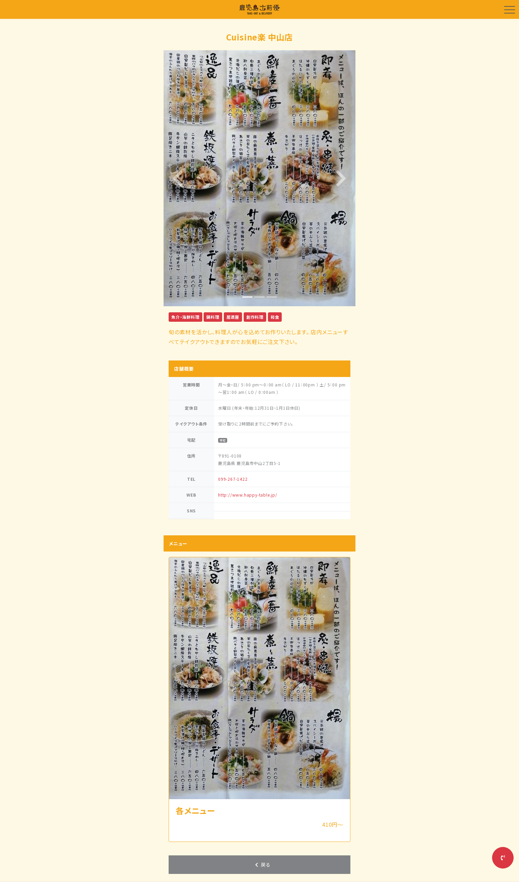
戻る (262, 864)
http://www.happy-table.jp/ (247, 495)
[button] (178, 178)
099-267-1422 (233, 479)
